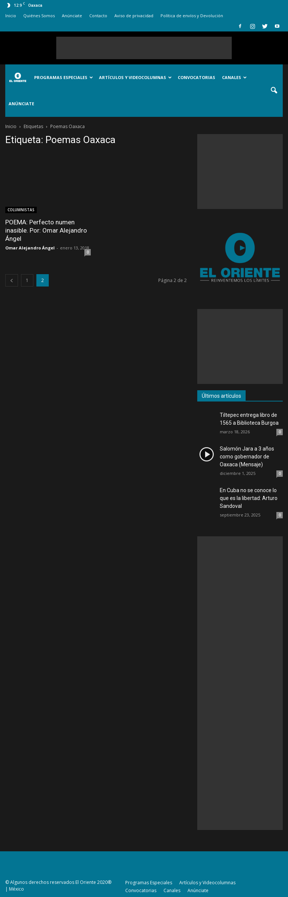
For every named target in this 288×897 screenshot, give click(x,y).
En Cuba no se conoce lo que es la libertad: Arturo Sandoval (249, 498)
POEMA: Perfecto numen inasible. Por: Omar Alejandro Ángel (46, 230)
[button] (274, 91)
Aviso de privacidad (133, 15)
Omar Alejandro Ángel (30, 248)
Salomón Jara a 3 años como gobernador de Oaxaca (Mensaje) (247, 456)
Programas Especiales (63, 77)
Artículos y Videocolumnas (135, 77)
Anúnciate (72, 15)
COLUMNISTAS (21, 209)
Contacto (98, 15)
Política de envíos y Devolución (191, 15)
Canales (234, 77)
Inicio (10, 15)
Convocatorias (196, 77)
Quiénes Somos (39, 15)
